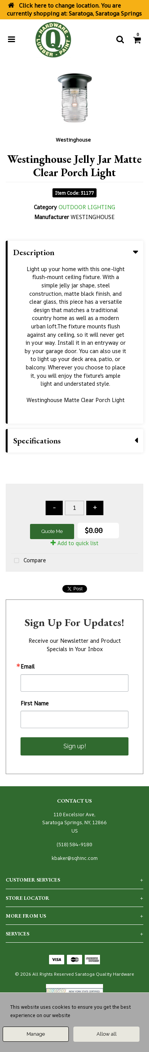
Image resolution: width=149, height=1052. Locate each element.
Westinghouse (73, 139)
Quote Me (52, 531)
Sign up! (74, 746)
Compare (28, 560)
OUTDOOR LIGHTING (87, 207)
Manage (36, 1034)
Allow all (107, 1034)
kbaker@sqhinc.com (75, 858)
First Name (35, 703)
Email (28, 666)
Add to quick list (74, 543)
